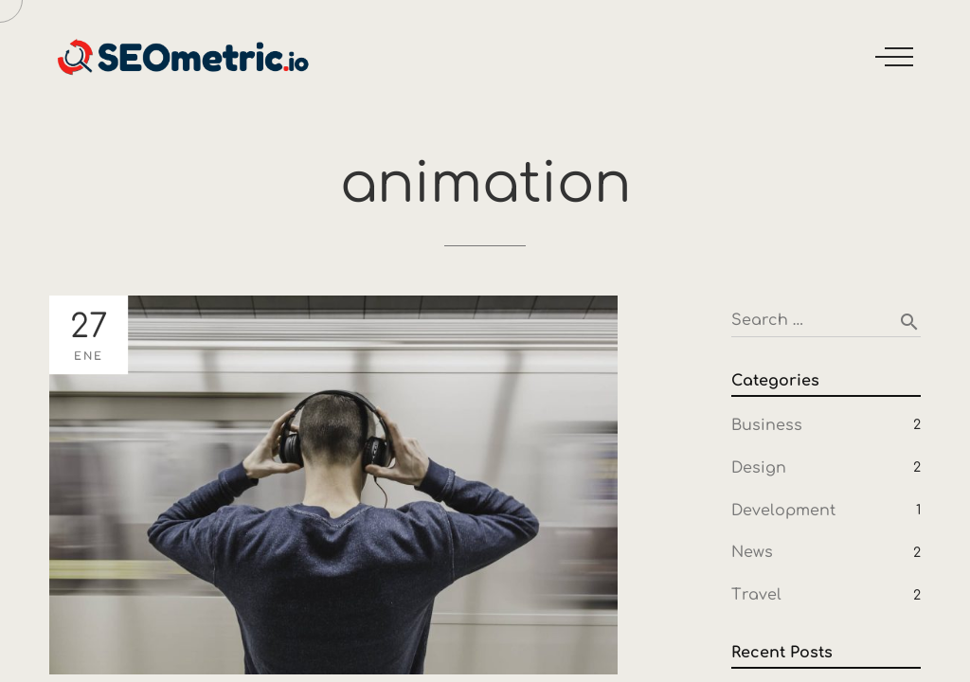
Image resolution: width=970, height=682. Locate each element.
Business (766, 425)
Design (758, 467)
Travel (756, 594)
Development (783, 510)
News (752, 552)
